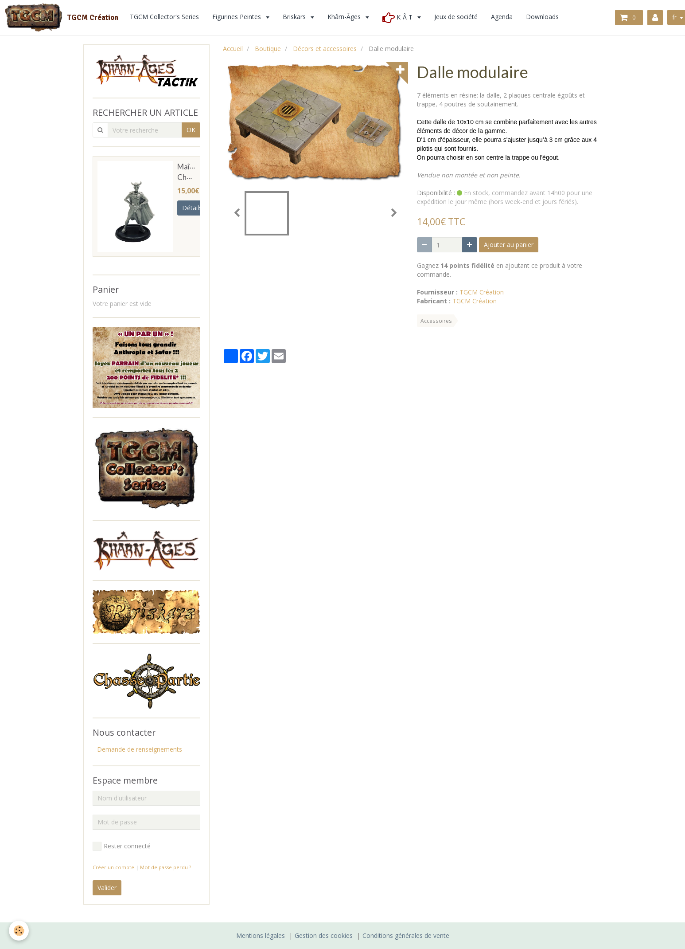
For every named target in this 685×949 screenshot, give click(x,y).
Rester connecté (122, 846)
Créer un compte (113, 867)
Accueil (233, 48)
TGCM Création (481, 292)
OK (191, 129)
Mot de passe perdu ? (165, 867)
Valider (107, 887)
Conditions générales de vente (405, 935)
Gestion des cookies (324, 935)
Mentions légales (260, 935)
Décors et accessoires (325, 48)
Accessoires (436, 320)
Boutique (268, 48)
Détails (192, 208)
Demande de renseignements (139, 749)
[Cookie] (19, 931)
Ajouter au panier (508, 244)
